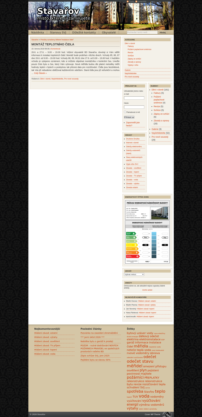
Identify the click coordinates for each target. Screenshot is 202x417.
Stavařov (58, 11)
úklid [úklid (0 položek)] (141, 409)
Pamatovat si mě (133, 112)
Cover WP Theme (152, 414)
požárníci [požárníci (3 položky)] (135, 377)
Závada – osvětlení (133, 168)
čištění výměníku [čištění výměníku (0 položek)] (150, 409)
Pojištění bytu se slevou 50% (95, 360)
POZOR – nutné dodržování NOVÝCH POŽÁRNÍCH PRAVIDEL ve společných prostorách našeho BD (100, 348)
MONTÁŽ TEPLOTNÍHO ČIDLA (53, 44)
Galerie (128, 70)
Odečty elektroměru (134, 147)
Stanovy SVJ (58, 32)
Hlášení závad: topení (145, 309)
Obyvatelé (109, 32)
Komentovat (55, 49)
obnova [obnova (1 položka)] (155, 353)
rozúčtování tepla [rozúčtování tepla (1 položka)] (154, 384)
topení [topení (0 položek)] (129, 397)
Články (131, 1)
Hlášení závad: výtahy (147, 305)
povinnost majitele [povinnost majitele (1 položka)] (139, 373)
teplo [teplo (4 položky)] (160, 391)
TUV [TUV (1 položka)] (135, 396)
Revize (130, 52)
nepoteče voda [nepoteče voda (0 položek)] (155, 347)
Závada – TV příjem (134, 176)
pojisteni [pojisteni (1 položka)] (153, 370)
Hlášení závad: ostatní (147, 301)
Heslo (126, 103)
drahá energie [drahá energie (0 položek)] (132, 337)
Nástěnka (37, 32)
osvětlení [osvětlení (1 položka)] (133, 370)
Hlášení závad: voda (44, 354)
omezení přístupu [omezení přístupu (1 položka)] (154, 366)
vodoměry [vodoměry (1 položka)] (157, 396)
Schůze (131, 56)
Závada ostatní (132, 187)
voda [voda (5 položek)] (144, 396)
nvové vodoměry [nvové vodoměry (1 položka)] (138, 353)
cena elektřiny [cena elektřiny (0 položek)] (159, 333)
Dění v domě (45, 79)
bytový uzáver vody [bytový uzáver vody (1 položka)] (140, 333)
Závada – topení (132, 172)
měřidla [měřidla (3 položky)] (141, 346)
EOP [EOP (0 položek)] (163, 340)
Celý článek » (40, 73)
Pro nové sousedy (71, 79)
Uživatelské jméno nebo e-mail (133, 92)
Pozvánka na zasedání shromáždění (99, 333)
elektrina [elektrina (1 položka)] (133, 339)
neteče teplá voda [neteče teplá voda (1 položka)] (139, 349)
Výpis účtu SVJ (132, 164)
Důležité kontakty (84, 32)
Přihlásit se (129, 117)
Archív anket (147, 290)
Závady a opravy (134, 62)
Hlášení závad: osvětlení (47, 341)
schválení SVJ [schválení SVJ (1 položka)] (136, 387)
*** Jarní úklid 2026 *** (93, 337)
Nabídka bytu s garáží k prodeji (97, 341)
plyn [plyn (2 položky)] (143, 370)
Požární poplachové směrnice (139, 49)
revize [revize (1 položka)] (138, 384)
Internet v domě (132, 143)
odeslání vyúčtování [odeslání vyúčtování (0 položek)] (135, 357)
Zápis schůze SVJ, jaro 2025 (95, 355)
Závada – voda (132, 180)
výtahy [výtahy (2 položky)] (132, 408)
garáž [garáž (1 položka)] (130, 342)
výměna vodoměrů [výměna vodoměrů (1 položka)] (151, 404)
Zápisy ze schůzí (134, 59)
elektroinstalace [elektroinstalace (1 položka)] (149, 339)
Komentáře (142, 1)
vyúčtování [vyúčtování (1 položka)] (134, 400)
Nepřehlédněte (57, 79)
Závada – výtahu (132, 184)
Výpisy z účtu (133, 65)
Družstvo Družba (132, 139)
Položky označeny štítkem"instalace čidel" (57, 40)
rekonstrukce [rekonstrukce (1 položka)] (135, 381)
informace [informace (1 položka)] (141, 342)
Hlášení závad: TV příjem (47, 345)
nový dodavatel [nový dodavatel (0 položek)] (158, 350)
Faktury (131, 46)
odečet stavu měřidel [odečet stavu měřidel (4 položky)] (140, 363)
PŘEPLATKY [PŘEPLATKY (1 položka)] (152, 377)
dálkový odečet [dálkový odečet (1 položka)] (149, 336)
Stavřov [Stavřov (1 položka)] (149, 391)
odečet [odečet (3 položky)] (149, 357)
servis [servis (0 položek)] (147, 388)
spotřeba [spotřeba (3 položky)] (135, 391)
